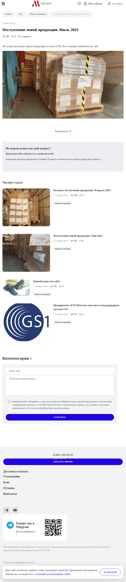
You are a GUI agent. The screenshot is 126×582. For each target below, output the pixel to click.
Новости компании (62, 203)
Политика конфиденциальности (18, 562)
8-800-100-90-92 (63, 455)
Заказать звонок (63, 462)
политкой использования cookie (53, 574)
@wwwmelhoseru (25, 531)
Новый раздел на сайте (46, 281)
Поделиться (63, 131)
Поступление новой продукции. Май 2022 (78, 235)
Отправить (60, 417)
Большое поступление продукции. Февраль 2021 (82, 190)
